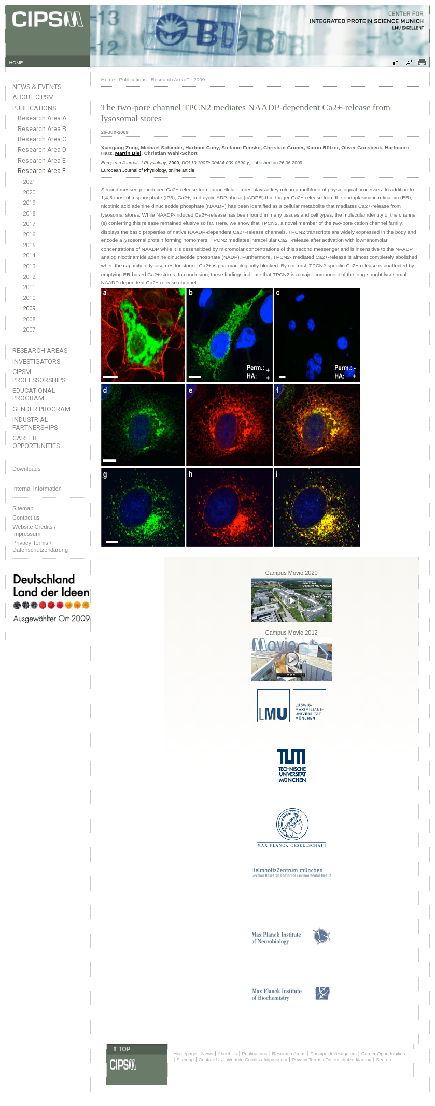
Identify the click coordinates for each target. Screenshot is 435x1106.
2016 (29, 234)
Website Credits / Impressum (257, 1059)
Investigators (36, 361)
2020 (29, 192)
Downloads (26, 469)
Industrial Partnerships (35, 423)
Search (383, 1059)
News (207, 1053)
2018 (29, 213)
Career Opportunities (36, 442)
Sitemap (22, 508)
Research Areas (39, 350)
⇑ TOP (121, 1049)
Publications (34, 108)
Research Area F (42, 171)
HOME (16, 62)
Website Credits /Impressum (34, 530)
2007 (29, 329)
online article (181, 170)
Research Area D (42, 149)
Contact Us (210, 1059)
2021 (29, 182)
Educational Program (33, 394)
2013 (29, 266)
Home (108, 79)
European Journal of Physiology (133, 170)
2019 (29, 202)
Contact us (26, 517)
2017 (29, 224)
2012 (29, 277)
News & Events (36, 87)
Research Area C (42, 139)
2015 (29, 245)
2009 (29, 308)
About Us (227, 1053)
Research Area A (42, 118)
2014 (29, 255)
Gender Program (41, 409)
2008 (29, 319)
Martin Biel (128, 153)
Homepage (185, 1053)
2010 (29, 298)
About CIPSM (33, 97)
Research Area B (42, 129)
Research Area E (42, 160)
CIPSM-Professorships (38, 375)
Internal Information (37, 488)
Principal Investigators (333, 1053)
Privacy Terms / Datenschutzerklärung (40, 546)
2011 (29, 287)
